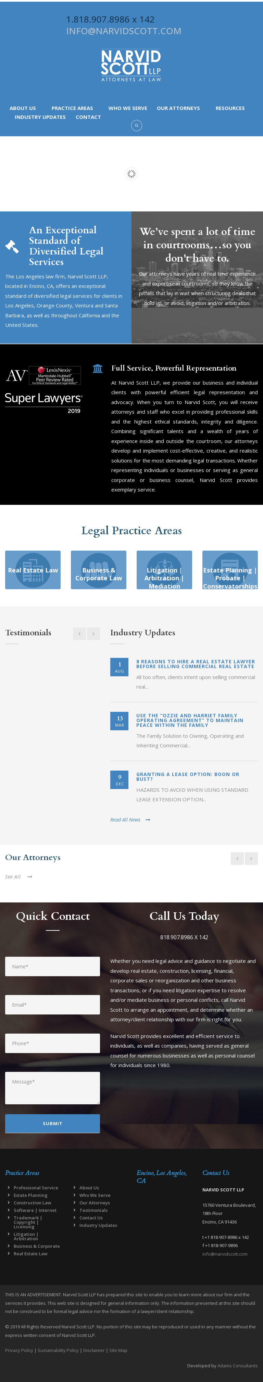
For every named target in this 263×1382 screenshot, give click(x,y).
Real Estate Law (33, 570)
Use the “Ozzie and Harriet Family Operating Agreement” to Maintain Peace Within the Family (189, 720)
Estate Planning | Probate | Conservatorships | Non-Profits (230, 582)
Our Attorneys (178, 108)
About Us (23, 108)
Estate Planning (31, 1195)
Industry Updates (40, 116)
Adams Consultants (237, 1366)
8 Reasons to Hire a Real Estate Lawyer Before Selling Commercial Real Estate (195, 663)
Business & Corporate (37, 1246)
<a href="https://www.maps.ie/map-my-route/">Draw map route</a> (164, 1227)
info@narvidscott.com (225, 1254)
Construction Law (32, 1203)
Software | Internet (35, 1210)
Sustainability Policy (58, 1350)
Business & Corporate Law (98, 574)
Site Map (118, 1350)
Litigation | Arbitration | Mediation (164, 578)
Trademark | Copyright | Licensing (28, 1222)
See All (18, 876)
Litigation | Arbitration (26, 1236)
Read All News (130, 819)
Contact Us (91, 1218)
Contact (88, 116)
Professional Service (36, 1188)
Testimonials (93, 1210)
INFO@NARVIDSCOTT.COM (123, 31)
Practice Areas (72, 108)
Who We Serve (128, 108)
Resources (230, 108)
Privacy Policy (19, 1350)
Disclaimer (94, 1350)
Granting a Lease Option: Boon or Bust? (187, 776)
